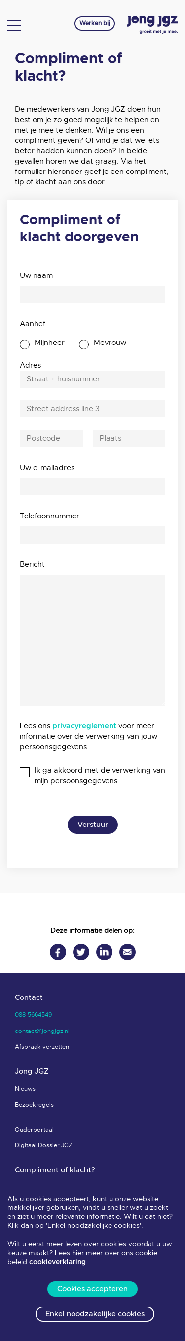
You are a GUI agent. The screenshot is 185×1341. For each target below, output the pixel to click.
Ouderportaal (34, 1130)
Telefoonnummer (49, 516)
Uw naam (36, 275)
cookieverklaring (57, 1262)
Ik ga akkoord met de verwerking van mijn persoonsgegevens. (100, 775)
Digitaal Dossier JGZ (44, 1145)
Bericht (32, 564)
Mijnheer (50, 342)
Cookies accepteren (92, 1289)
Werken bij (94, 23)
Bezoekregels (34, 1105)
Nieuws (25, 1089)
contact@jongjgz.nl (42, 1031)
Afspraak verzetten (42, 1047)
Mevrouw (110, 342)
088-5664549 (33, 1015)
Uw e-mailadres (47, 467)
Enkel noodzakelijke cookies (95, 1314)
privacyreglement (84, 726)
